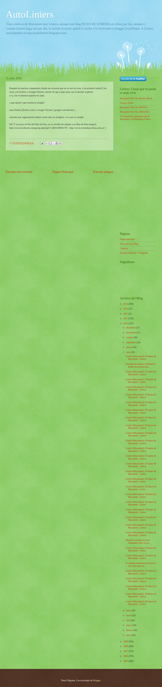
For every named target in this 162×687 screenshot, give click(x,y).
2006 (125, 656)
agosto (129, 347)
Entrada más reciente (19, 171)
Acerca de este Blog (129, 244)
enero (129, 635)
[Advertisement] (66, 51)
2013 (125, 309)
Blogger (97, 680)
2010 (125, 323)
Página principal (127, 239)
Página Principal (62, 171)
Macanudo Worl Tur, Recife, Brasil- (136, 98)
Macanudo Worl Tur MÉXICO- (134, 107)
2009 (125, 641)
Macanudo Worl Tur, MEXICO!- (135, 112)
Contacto (124, 248)
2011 (125, 318)
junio (128, 610)
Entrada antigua (103, 171)
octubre (130, 337)
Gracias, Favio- (127, 103)
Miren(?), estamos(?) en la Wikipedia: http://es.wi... (137, 541)
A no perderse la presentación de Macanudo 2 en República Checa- (135, 117)
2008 (125, 646)
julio (128, 352)
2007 (125, 651)
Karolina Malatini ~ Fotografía (134, 253)
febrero (129, 630)
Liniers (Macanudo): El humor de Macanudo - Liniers (140, 357)
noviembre (131, 332)
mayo (129, 615)
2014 (125, 304)
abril (128, 620)
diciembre (131, 327)
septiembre (131, 342)
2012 (125, 313)
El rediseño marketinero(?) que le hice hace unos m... (140, 564)
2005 (125, 661)
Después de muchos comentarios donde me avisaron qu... (140, 365)
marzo (129, 625)
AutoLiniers (30, 14)
